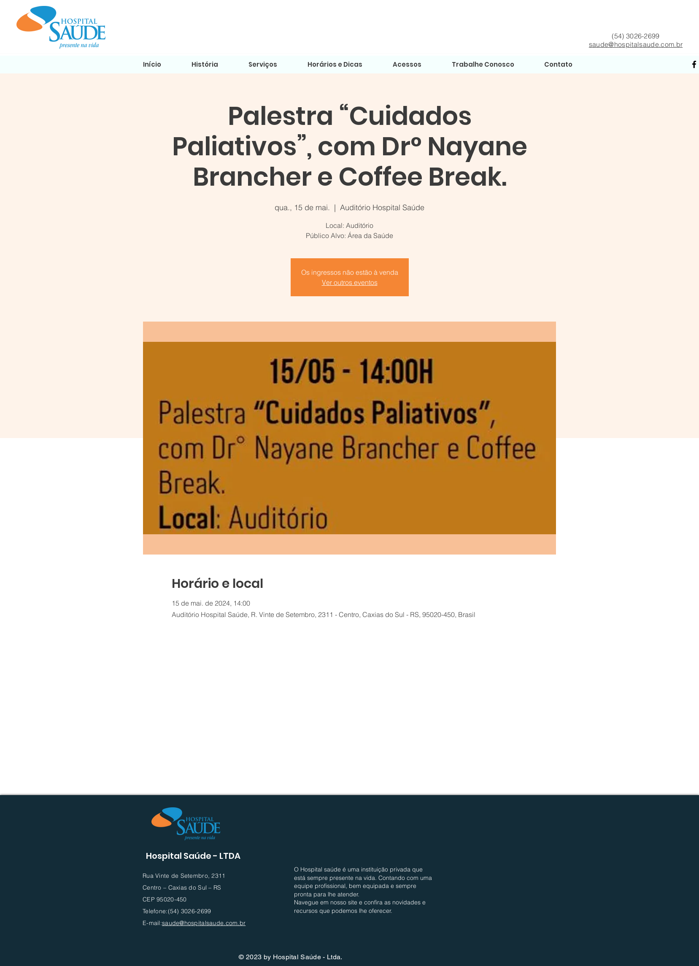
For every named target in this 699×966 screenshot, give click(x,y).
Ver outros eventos (350, 282)
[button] (407, 64)
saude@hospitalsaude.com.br (636, 44)
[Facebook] (694, 64)
